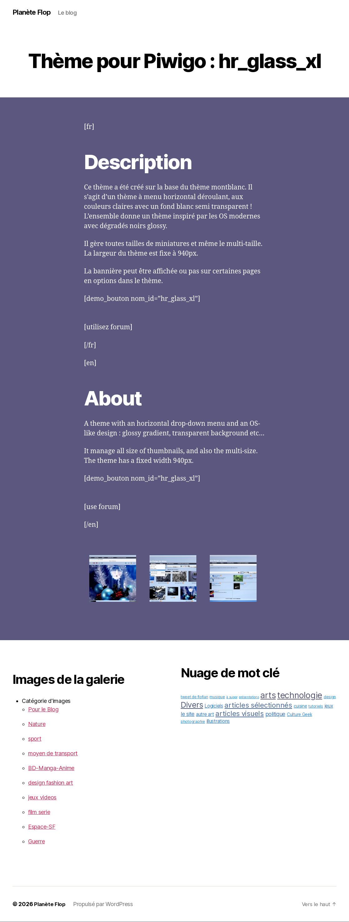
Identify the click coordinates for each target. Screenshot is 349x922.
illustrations (218, 721)
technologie (299, 695)
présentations (249, 697)
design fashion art (50, 783)
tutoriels (315, 706)
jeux (329, 706)
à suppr (231, 697)
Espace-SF (42, 827)
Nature (36, 724)
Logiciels (213, 706)
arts (268, 695)
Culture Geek (299, 714)
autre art (205, 715)
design (330, 697)
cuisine (300, 706)
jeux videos (42, 797)
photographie (193, 721)
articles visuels (239, 714)
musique (217, 697)
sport (35, 739)
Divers (192, 705)
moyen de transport (53, 753)
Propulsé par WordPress (105, 904)
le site (187, 714)
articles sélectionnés (258, 705)
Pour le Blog (43, 709)
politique (275, 714)
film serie (39, 812)
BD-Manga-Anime (51, 768)
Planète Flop (33, 12)
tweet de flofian (194, 697)
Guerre (36, 841)
